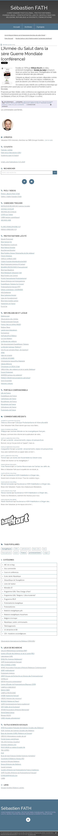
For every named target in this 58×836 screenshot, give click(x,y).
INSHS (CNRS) (5, 690)
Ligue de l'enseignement (9, 298)
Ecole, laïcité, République (12, 576)
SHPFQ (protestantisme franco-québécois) (15, 704)
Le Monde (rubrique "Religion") (11, 347)
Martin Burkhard (7, 501)
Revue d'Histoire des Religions (11, 764)
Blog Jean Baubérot (7, 270)
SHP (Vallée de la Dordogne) (10, 707)
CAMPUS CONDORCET (8, 687)
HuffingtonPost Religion (9, 336)
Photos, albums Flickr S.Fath (10, 194)
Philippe (4, 431)
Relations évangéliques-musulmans (16, 614)
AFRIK (3, 353)
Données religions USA (8, 745)
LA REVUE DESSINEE (7, 358)
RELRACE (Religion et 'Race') (10, 701)
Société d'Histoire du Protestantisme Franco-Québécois (20, 770)
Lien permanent (8, 101)
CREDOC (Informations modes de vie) (13, 736)
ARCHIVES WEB (6, 220)
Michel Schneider (7, 484)
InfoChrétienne (6, 292)
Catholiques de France (8, 399)
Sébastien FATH (29, 8)
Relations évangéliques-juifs (13, 611)
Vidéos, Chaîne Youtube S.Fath (11, 196)
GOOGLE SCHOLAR (7, 209)
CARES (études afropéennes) (10, 718)
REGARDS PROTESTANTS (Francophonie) (14, 267)
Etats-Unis (36, 549)
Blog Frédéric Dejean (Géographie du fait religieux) (17, 253)
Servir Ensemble (6, 381)
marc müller (12, 104)
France (23, 553)
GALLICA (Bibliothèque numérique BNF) (14, 651)
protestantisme (16, 103)
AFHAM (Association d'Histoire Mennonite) (15, 710)
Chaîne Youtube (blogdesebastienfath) (14, 261)
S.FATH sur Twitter (7, 215)
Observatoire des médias (9, 319)
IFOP (2, 753)
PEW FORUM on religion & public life (13, 747)
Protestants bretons (8, 673)
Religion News (5, 327)
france (8, 103)
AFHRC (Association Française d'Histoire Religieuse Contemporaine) (23, 668)
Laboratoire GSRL (7, 656)
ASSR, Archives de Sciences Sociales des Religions (17, 731)
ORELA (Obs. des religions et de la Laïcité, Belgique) (18, 369)
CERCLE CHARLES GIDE (8, 259)
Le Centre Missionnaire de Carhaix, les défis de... (32, 466)
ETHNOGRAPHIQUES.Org (9, 775)
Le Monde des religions (9, 341)
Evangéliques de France (9, 396)
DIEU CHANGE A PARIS (8, 665)
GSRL (16, 549)
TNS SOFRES (5, 750)
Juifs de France (6, 393)
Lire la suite (49, 140)
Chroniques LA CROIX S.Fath (10, 367)
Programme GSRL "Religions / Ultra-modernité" (20, 595)
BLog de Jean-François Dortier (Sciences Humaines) (18, 756)
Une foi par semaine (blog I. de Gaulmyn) (14, 350)
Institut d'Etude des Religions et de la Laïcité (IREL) (18, 653)
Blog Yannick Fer (6, 242)
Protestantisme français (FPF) (10, 287)
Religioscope (5, 316)
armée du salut (35, 103)
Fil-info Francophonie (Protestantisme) (14, 278)
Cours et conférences (11, 572)
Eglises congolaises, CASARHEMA (12, 290)
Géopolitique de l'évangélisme (14, 580)
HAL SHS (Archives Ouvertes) (10, 742)
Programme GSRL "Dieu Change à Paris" (17, 592)
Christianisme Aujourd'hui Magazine (13, 361)
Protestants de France (8, 410)
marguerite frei (6, 449)
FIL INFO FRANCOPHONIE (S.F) (11, 227)
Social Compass (6, 767)
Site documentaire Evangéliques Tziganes (15, 344)
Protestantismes (47, 101)
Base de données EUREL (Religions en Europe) (16, 733)
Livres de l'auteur (10, 584)
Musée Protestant (7, 239)
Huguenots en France (8, 304)
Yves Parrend (6, 466)
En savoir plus (32, 834)
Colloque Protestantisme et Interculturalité (31, 423)
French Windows (6, 256)
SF (2, 440)
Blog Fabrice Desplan (8, 247)
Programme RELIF (10, 599)
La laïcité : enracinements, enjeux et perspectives (25, 440)
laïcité (16, 553)
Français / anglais (6, 150)
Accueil (16, 27)
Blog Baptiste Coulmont (9, 245)
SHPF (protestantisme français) (11, 662)
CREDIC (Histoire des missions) (11, 698)
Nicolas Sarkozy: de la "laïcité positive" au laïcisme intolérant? (34, 38)
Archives (28, 27)
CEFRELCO (4, 679)
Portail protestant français (10, 322)
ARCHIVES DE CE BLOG (8, 212)
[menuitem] (16, 26)
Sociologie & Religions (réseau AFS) (12, 759)
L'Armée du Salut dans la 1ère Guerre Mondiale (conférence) (24, 53)
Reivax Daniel (6, 493)
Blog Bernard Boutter (8, 250)
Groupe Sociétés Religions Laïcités (12, 788)
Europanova (5, 333)
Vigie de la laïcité (6, 355)
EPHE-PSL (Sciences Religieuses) (11, 659)
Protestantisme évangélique (32, 101)
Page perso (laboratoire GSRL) (11, 153)
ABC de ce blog (9, 565)
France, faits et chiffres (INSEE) (11, 324)
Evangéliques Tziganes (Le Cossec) (12, 284)
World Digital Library (7, 712)
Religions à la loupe (10, 618)
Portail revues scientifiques (10, 739)
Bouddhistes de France (9, 401)
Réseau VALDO (6, 715)
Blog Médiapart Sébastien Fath (11, 273)
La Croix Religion (6, 338)
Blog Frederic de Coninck (9, 276)
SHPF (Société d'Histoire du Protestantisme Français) (18, 773)
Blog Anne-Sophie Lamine (9, 301)
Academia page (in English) (10, 155)
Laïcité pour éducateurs (9, 330)
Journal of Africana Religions (10, 761)
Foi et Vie (4, 306)
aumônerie (20, 104)
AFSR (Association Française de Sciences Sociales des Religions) (22, 728)
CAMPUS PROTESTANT (8, 693)
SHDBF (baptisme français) (10, 696)
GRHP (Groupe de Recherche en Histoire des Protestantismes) (22, 676)
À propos (40, 27)
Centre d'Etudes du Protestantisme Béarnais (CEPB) (18, 684)
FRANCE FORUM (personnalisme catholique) (15, 378)
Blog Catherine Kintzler (8, 295)
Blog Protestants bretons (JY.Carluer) (13, 264)
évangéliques (25, 103)
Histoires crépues (7, 383)
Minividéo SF (8, 588)
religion (46, 553)
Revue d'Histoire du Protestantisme (13, 281)
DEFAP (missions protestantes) (11, 682)
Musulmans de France (8, 404)
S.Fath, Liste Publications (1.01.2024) (13, 162)
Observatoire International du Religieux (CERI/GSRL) (18, 641)
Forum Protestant (7, 372)
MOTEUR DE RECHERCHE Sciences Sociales (15, 206)
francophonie (6, 553)
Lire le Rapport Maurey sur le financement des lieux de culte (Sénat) (25, 35)
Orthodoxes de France (8, 407)
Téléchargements (10, 626)
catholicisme (25, 549)
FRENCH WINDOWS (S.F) (9, 229)
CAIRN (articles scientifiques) (10, 217)
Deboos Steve (6, 423)
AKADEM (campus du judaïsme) (11, 375)
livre (44, 549)
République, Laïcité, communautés (15, 622)
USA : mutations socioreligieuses (15, 634)
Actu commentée (10, 568)
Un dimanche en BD (11, 630)
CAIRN (3, 778)
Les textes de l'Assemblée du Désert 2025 (25, 458)
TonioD (3, 458)
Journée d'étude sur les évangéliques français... (28, 431)
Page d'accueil (9, 38)
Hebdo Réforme (6, 364)
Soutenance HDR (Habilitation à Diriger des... (23, 475)
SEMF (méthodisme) (7, 670)
